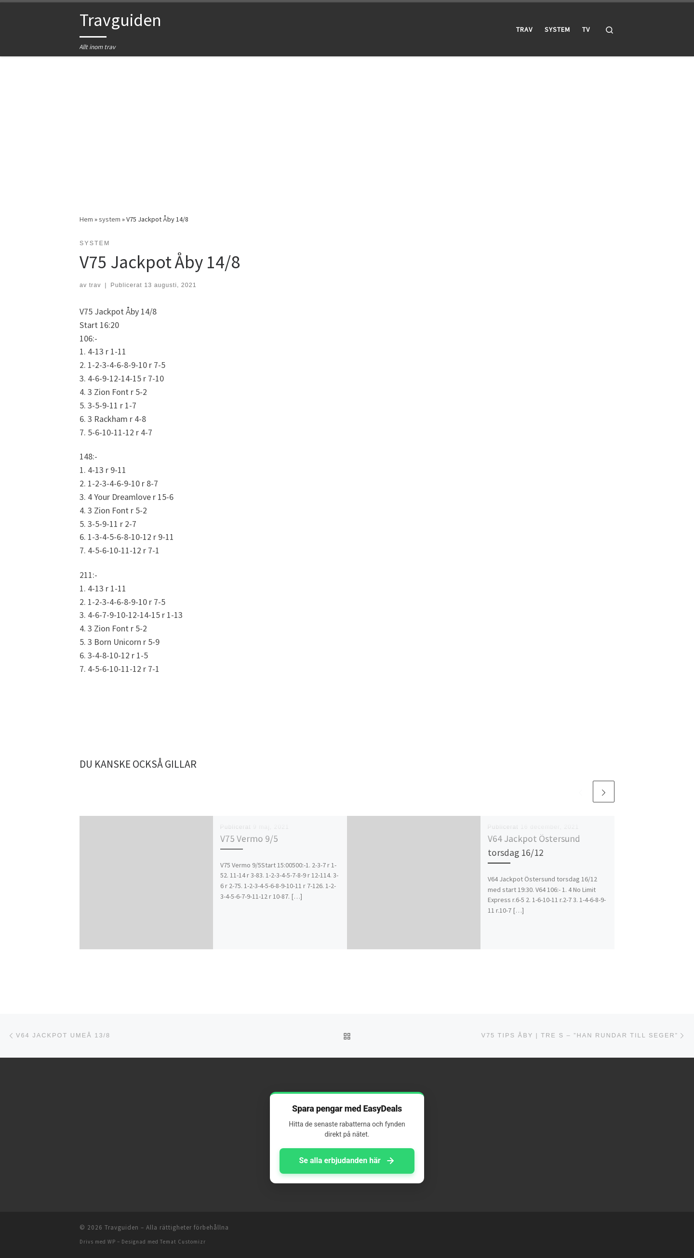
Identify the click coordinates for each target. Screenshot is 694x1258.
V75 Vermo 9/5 (249, 838)
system (109, 219)
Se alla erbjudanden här (347, 1161)
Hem (86, 219)
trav (95, 285)
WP (111, 1241)
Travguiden (122, 1227)
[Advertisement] (347, 128)
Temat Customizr (183, 1241)
